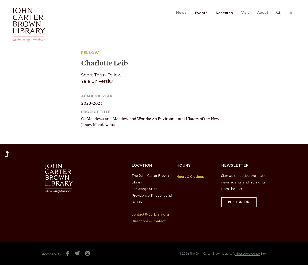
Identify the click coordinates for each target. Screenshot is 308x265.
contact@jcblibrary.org (150, 214)
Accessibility (51, 254)
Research (224, 13)
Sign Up (241, 202)
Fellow (90, 53)
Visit (245, 12)
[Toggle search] (278, 12)
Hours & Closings (190, 177)
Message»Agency (247, 253)
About (262, 12)
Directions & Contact (149, 221)
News (181, 12)
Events (201, 13)
